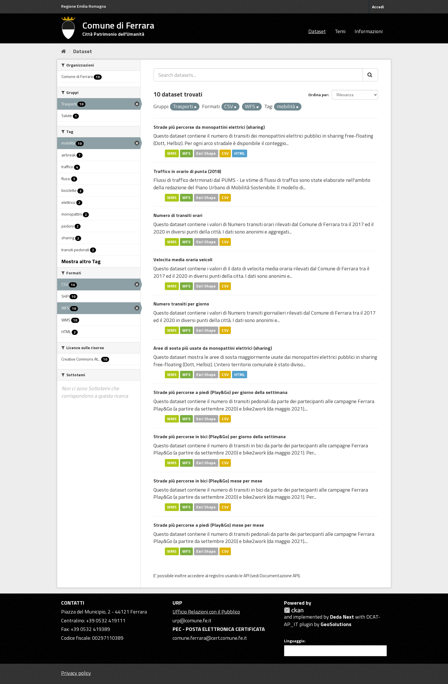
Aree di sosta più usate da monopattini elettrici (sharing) (212, 348)
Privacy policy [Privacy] (76, 673)
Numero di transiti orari (177, 215)
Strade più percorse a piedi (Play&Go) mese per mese (208, 525)
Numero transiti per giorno (181, 303)
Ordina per (318, 95)
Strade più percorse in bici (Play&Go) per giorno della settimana (219, 436)
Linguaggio (294, 641)
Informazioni (369, 31)
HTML (239, 153)
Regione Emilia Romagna (83, 6)
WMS (172, 153)
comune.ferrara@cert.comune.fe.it (210, 638)
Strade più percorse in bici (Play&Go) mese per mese (207, 480)
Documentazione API (279, 575)
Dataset (317, 31)
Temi (340, 31)
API (246, 575)
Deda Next (342, 617)
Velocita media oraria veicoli (182, 259)
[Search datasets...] (258, 74)
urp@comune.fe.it (192, 620)
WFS (186, 153)
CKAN (293, 610)
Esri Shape (206, 153)
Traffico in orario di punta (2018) (187, 171)
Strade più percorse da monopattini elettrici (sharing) (209, 127)
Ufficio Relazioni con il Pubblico (206, 611)
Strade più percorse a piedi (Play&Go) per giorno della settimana (220, 392)
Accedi (378, 7)
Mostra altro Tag (81, 261)
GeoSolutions (336, 624)
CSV (225, 153)
